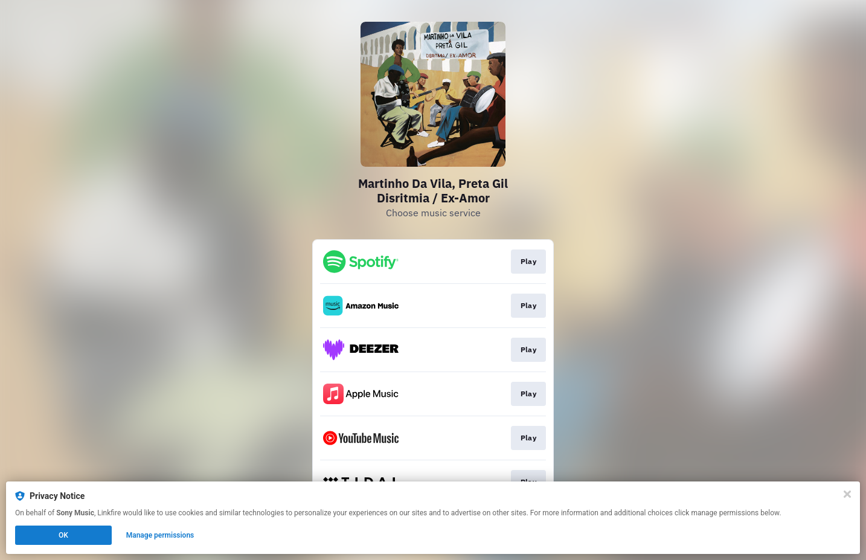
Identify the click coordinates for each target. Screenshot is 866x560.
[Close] (847, 494)
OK (63, 535)
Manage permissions (160, 535)
